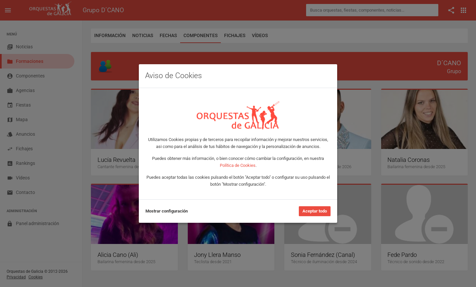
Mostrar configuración (166, 211)
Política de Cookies (238, 165)
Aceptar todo (314, 211)
